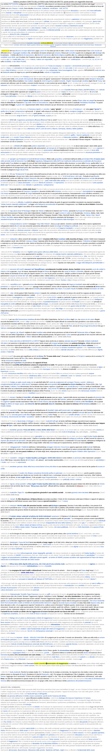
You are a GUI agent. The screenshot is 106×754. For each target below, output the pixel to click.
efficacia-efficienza (40, 120)
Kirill (69, 516)
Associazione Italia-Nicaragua (64, 219)
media (44, 28)
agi (12, 211)
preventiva (96, 152)
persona (52, 735)
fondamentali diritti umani (86, 750)
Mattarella (6, 72)
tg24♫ (13, 100)
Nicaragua (27, 211)
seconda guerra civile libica (21, 415)
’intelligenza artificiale (71, 226)
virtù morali (57, 345)
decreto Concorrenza (62, 447)
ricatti (36, 23)
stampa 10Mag (32, 241)
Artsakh (77, 302)
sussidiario (30, 417)
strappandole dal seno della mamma (58, 523)
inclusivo (58, 53)
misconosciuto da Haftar (17, 417)
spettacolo (85, 135)
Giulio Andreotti (15, 672)
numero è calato (65, 213)
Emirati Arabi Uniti (67, 410)
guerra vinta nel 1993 (78, 306)
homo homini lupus (89, 45)
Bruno (75, 386)
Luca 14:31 (52, 297)
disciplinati (17, 13)
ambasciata (53, 70)
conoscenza (10, 360)
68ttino (17, 527)
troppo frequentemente (49, 477)
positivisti (4, 180)
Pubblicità (25, 447)
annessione (23, 319)
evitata (83, 193)
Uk (41, 417)
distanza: (35, 230)
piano (92, 319)
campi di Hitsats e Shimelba (73, 271)
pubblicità (28, 202)
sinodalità (7, 61)
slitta (16, 319)
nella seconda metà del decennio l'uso (14, 161)
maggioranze (64, 730)
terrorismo (85, 404)
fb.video (4, 343)
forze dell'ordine (95, 10)
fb (21, 146)
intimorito (31, 404)
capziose (100, 148)
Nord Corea (47, 544)
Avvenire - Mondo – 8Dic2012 (26, 637)
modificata (43, 43)
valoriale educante (67, 350)
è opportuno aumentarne (25, 120)
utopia (64, 92)
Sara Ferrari (52, 388)
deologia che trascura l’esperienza (71, 698)
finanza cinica (9, 659)
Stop (38, 224)
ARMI (11, 120)
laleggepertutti (15, 447)
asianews (55, 516)
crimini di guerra (46, 81)
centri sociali (68, 386)
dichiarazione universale (44, 631)
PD (58, 388)
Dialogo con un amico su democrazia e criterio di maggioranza (31, 618)
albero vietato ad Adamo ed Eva (31, 525)
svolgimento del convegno (65, 382)
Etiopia (41, 269)
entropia (28, 704)
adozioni (37, 588)
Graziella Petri (69, 90)
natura (33, 59)
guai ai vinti (97, 21)
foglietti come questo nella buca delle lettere (43, 252)
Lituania (98, 430)
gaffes (73, 135)
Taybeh (25, 100)
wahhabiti (19, 549)
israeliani (40, 332)
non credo (68, 68)
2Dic (85, 256)
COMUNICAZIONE (53, 30)
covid (37, 256)
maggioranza (88, 39)
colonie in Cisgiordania (52, 72)
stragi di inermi (22, 116)
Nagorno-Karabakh (75, 284)
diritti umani (70, 51)
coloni (41, 100)
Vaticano (4, 328)
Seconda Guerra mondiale (67, 603)
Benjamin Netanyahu (97, 79)
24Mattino (17, 146)
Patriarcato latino (83, 332)
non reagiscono (49, 278)
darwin (52, 443)
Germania (61, 129)
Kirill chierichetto (83, 527)
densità (92, 657)
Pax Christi (7, 722)
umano (88, 698)
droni (98, 286)
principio (80, 211)
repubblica (14, 284)
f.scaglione (5, 402)
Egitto (57, 410)
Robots (46, 224)
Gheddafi (50, 410)
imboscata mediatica (71, 137)
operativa (101, 733)
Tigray (36, 269)
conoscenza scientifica (15, 373)
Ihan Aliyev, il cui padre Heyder (65, 289)
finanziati (81, 412)
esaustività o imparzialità (33, 43)
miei (70, 43)
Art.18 (30, 631)
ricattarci (34, 85)
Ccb (2, 193)
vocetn (24, 382)
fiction (41, 356)
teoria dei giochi (78, 45)
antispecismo (48, 185)
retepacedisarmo (16, 224)
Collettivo (13, 386)
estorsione (53, 46)
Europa (26, 77)
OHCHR (16, 321)
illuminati (22, 659)
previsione (4, 286)
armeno (37, 293)
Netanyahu (45, 68)
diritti (21, 45)
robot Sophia (93, 436)
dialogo (12, 139)
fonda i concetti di (51, 663)
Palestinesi (87, 241)
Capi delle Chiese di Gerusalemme (36, 102)
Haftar (50, 415)
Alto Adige (59, 308)
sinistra (73, 384)
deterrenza (31, 129)
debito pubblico (77, 129)
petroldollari (100, 460)
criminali (8, 13)
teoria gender (52, 384)
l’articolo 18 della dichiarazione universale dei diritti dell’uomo (32, 644)
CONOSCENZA (32, 30)
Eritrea (47, 271)
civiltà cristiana (33, 350)
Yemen (102, 484)
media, (21, 8)
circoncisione (65, 650)
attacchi (51, 404)
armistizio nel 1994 (96, 289)
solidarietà (63, 376)
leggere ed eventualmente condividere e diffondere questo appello (24, 557)
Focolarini (91, 90)
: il (23, 639)
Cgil (100, 384)
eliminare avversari (23, 230)
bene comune (5, 622)
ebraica (86, 653)
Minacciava (35, 486)
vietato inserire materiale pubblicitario (14, 204)
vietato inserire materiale (64, 254)
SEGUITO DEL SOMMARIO (19, 34)
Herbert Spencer (33, 180)
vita (75, 55)
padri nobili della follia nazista (55, 180)
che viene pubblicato (61, 527)
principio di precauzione (9, 588)
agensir (13, 332)
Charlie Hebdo (6, 406)
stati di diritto (30, 728)
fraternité (42, 6)
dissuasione (41, 126)
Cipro (10, 425)
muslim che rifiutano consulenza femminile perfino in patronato (40, 473)
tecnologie (58, 226)
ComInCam (32, 90)
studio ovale (5, 137)
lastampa (14, 542)
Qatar (89, 412)
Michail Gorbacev (40, 159)
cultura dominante (24, 183)
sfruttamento (98, 45)
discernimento (22, 750)
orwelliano (23, 53)
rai (86, 319)
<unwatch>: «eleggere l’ (35, 458)
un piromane (77, 458)
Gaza (9, 68)
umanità (62, 81)
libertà (38, 45)
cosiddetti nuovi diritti (8, 57)
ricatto (4, 462)
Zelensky (27, 137)
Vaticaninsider (15, 594)
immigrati (54, 343)
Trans (19, 386)
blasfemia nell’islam (52, 750)
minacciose (37, 8)
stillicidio (20, 202)
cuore (70, 376)
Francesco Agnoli (34, 109)
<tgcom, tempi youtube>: (34, 484)
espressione (60, 183)
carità (4, 378)
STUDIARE (22, 30)
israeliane (62, 239)
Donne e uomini (80, 382)
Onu (42, 273)
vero (100, 367)
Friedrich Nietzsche (30, 178)
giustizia (33, 45)
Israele (12, 230)
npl (39, 198)
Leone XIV (43, 51)
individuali (101, 521)
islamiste (97, 730)
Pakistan (63, 399)
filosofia (96, 176)
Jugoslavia (38, 161)
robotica (69, 129)
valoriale (67, 341)
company (54, 68)
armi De (44, 129)
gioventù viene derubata (80, 492)
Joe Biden (10, 217)
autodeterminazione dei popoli (11, 219)
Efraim (80, 100)
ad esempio (51, 148)
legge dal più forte (22, 170)
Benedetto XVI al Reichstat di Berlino (45, 743)
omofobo (81, 585)
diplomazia (19, 139)
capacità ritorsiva (71, 644)
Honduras (87, 213)
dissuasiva (74, 10)
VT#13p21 (80, 356)
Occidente (89, 402)
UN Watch (31, 460)
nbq (12, 293)
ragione (92, 564)
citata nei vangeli (88, 100)
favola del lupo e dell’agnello (37, 694)
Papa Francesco (32, 594)
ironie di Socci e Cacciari (38, 614)
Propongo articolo (37, 527)
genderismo (38, 185)
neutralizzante (34, 639)
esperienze (4, 371)
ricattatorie (45, 8)
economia (57, 191)
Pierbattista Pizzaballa (87, 102)
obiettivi (38, 124)
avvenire (13, 269)
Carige (29, 193)
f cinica (65, 501)
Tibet (70, 326)
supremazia (22, 462)
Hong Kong (83, 326)
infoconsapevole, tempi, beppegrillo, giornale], (37, 553)
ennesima (16, 252)
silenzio (26, 639)
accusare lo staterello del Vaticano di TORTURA (35, 579)
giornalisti (38, 436)
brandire (93, 391)
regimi (62, 750)
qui (8, 59)
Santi (31, 378)
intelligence (98, 299)
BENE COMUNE (10, 30)
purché (46, 653)
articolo (102, 90)
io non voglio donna (23, 477)
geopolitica (58, 159)
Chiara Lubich (82, 90)
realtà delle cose (19, 59)
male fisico (55, 657)
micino (5, 711)
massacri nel (29, 269)
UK (58, 148)
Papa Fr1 (21, 492)
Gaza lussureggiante (65, 70)
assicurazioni (24, 15)
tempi (12, 397)
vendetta (85, 81)
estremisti (98, 397)
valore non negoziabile (44, 59)
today (29, 382)
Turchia (63, 280)
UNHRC (18, 555)
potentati (36, 590)
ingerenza (6, 614)
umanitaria (14, 614)
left (18, 269)
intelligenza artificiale (76, 438)
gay (83, 523)
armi (10, 8)
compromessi (19, 111)
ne (32, 382)
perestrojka (85, 159)
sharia (13, 633)
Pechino (65, 211)
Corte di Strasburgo (68, 432)
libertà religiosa (59, 55)
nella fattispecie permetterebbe (45, 204)
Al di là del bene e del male (72, 176)
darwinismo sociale (88, 178)
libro (92, 159)
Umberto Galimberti (91, 341)
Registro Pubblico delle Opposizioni (83, 451)
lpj (17, 332)
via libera (67, 319)
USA (6, 230)
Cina (100, 163)
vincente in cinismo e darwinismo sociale (69, 26)
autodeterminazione (51, 302)
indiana (87, 577)
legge (79, 263)
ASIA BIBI (40, 637)
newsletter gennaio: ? (32, 430)
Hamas (3, 676)
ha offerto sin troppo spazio (15, 404)
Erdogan (30, 421)
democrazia (85, 391)
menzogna (46, 369)
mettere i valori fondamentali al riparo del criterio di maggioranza (43, 629)
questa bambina (72, 533)
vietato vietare (25, 527)
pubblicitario (77, 254)
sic (88, 319)
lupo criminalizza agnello (47, 45)
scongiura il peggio (75, 111)
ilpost (15, 211)
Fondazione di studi (25, 159)
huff (53, 421)
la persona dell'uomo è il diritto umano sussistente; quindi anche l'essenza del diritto (36, 696)
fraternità (11, 352)
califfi (48, 594)
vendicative (54, 8)
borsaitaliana (88, 191)
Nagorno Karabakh (66, 228)
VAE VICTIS (63, 8)
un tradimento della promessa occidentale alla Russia (80, 161)
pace (24, 72)
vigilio (19, 382)
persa (6, 313)
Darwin (37, 707)
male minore (36, 306)
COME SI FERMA (23, 603)
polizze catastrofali (38, 146)
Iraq (12, 163)
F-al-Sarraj (4, 417)
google (13, 159)
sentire (24, 224)
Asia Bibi (27, 397)
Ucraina (77, 109)
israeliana (31, 319)
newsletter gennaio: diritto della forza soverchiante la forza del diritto (33, 466)
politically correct (69, 479)
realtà (24, 360)
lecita (89, 447)
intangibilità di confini (8, 304)
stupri (19, 271)
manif (21, 269)
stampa (13, 505)
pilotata (46, 21)
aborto (93, 579)
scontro (16, 137)
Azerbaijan (44, 304)
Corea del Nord (24, 542)
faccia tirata (22, 421)
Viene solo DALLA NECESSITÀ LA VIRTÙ (24, 341)
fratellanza (65, 45)
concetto (46, 109)
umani (24, 45)
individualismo (32, 566)
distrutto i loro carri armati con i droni (62, 299)
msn (19, 284)
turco (13, 549)
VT (12, 356)
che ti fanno (82, 345)
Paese (83, 570)
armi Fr (38, 129)
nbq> (28, 321)
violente (77, 402)
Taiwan (41, 211)
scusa (8, 601)
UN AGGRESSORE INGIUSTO (41, 603)
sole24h (49, 421)
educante (73, 341)
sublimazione (75, 59)
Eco (58, 373)
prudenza (30, 297)
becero (79, 135)
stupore (91, 373)
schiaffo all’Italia (74, 415)
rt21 (40, 239)
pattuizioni (75, 19)
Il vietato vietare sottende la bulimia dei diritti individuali (30, 516)
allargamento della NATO (52, 161)
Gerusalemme (18, 247)
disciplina (71, 45)
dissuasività (84, 722)
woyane (12, 276)
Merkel (19, 505)
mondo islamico (43, 402)
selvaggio (49, 447)
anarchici (94, 388)
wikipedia (14, 239)
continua (78, 479)
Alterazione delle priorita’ (36, 750)
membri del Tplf (22, 276)
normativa (16, 45)
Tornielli (23, 594)
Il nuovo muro (99, 159)
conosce (78, 376)
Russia (87, 163)
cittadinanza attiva (35, 376)
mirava (6, 193)
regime (30, 39)
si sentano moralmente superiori (71, 347)
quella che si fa (6, 111)
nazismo (70, 178)
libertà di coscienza (44, 55)
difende (30, 96)
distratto (29, 185)
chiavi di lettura (11, 70)
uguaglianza (58, 45)
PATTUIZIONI (13, 4)
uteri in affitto (96, 583)
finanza (14, 8)
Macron (55, 129)
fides (28, 337)
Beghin (24, 674)
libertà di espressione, (26, 55)
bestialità (48, 566)
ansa (19, 211)
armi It (49, 129)
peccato (67, 518)
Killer (42, 224)
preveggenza (17, 297)
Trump (50, 66)
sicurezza (89, 152)
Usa (75, 319)
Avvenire (19, 650)
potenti (82, 657)
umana (3, 352)
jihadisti (21, 289)
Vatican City (90, 215)
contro (51, 382)
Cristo (95, 536)
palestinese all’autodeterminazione (79, 681)
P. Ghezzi (82, 386)
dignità (29, 45)
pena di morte (38, 737)
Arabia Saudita (89, 553)
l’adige (13, 382)
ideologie (98, 53)
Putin (75, 70)
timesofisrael (93, 326)
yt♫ (81, 109)
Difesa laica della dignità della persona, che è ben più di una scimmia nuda (37, 564)
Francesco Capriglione (31, 191)
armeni (31, 284)
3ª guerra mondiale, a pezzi (41, 116)
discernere (70, 36)
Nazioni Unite (95, 603)
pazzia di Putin (98, 527)
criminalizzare (69, 585)
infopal (21, 332)
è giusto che (20, 105)
